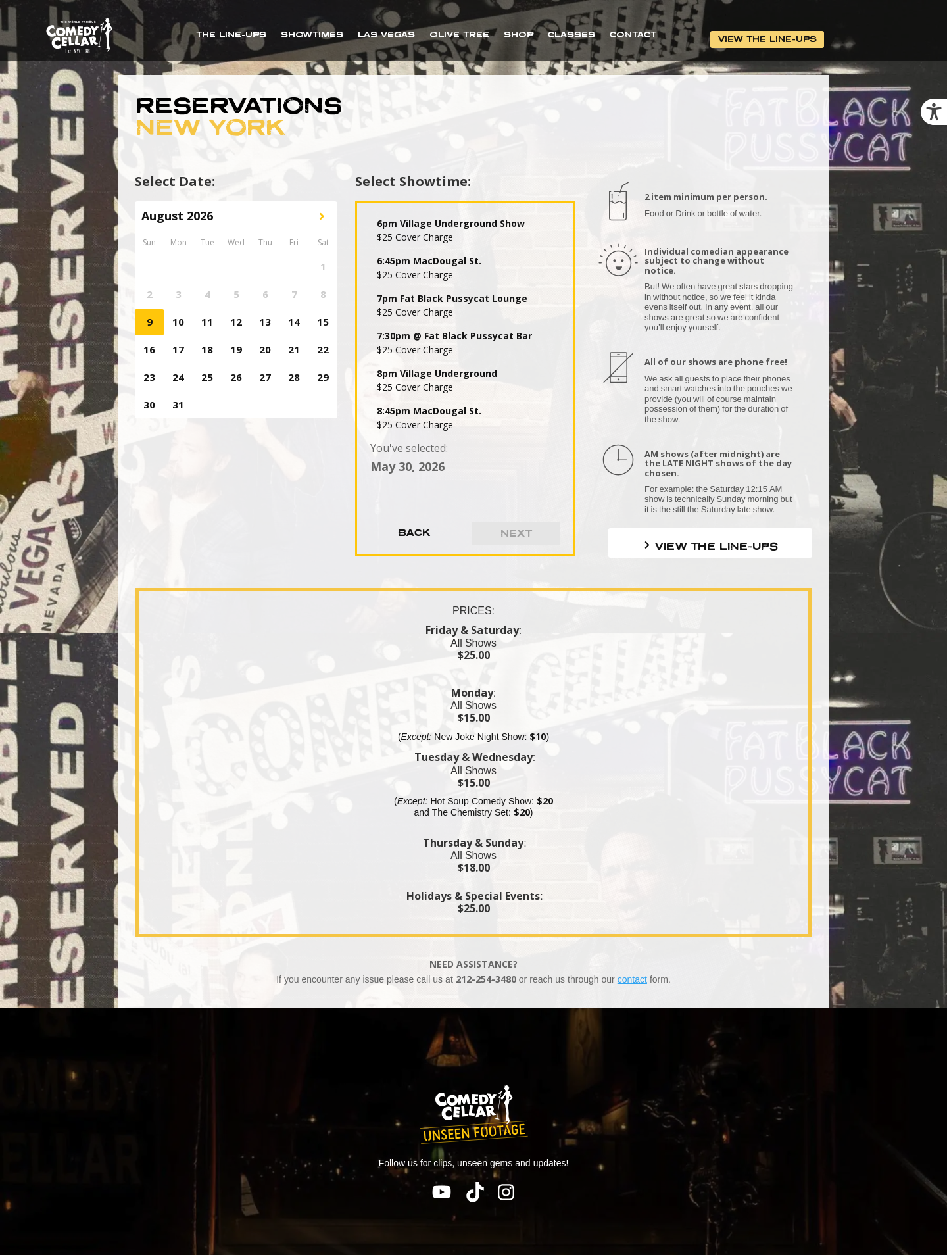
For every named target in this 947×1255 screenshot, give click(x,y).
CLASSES (571, 34)
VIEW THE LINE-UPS (767, 39)
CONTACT (633, 34)
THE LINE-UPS (231, 34)
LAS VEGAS (386, 34)
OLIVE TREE (459, 34)
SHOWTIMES (312, 34)
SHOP (518, 34)
